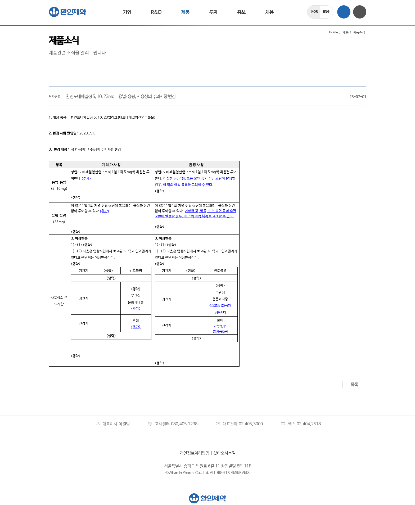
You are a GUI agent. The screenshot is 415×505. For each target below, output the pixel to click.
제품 (185, 12)
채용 (269, 12)
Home (330, 32)
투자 (213, 12)
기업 (127, 12)
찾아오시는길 (224, 453)
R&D (156, 12)
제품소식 (359, 32)
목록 (354, 384)
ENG (326, 12)
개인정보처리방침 (194, 453)
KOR (314, 12)
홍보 (241, 12)
